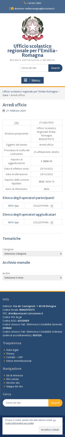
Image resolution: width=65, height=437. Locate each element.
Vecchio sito (13, 382)
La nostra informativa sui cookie (30, 422)
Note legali (12, 350)
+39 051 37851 (34, 3)
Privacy (10, 353)
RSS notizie (12, 379)
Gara (5, 95)
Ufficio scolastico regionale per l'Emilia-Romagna (32, 50)
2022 (46, 189)
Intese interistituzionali (18, 360)
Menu (32, 80)
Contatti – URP (14, 357)
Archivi (6, 273)
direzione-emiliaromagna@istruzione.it (35, 8)
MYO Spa (13, 205)
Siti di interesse (14, 375)
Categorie (8, 249)
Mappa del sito (14, 386)
